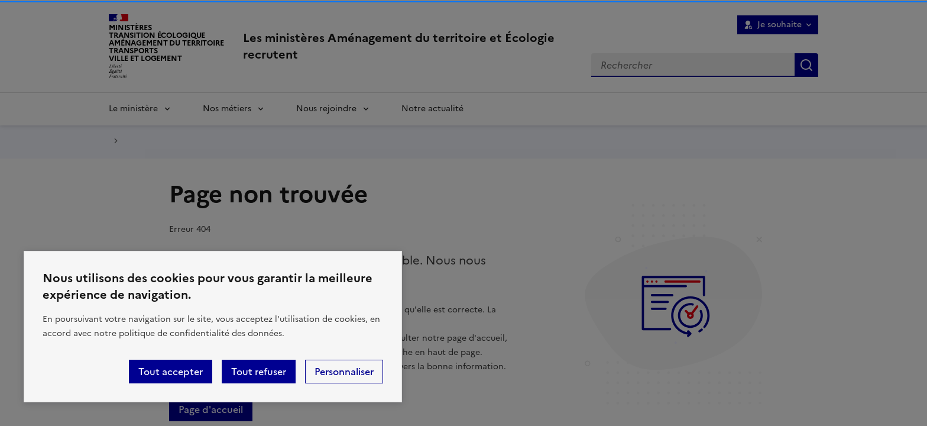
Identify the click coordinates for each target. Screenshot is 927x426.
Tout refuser (258, 371)
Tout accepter (170, 371)
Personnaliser (344, 371)
